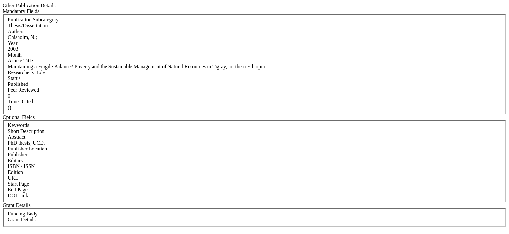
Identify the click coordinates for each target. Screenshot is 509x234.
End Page (18, 189)
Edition (15, 172)
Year (12, 43)
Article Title (20, 60)
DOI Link (18, 195)
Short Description (26, 131)
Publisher (17, 154)
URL (13, 178)
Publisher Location (27, 148)
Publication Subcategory (33, 19)
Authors (16, 31)
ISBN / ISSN (21, 166)
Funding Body (23, 213)
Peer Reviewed (23, 90)
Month (15, 55)
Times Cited (20, 101)
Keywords (18, 125)
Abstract (16, 137)
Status (14, 78)
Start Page (18, 184)
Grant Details (22, 219)
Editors (15, 160)
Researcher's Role (26, 72)
